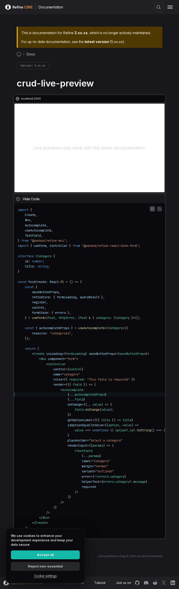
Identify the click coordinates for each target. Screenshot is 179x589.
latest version (97, 41)
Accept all (45, 555)
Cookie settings (45, 576)
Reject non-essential (45, 566)
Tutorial (99, 583)
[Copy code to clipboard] (159, 209)
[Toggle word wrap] (152, 209)
